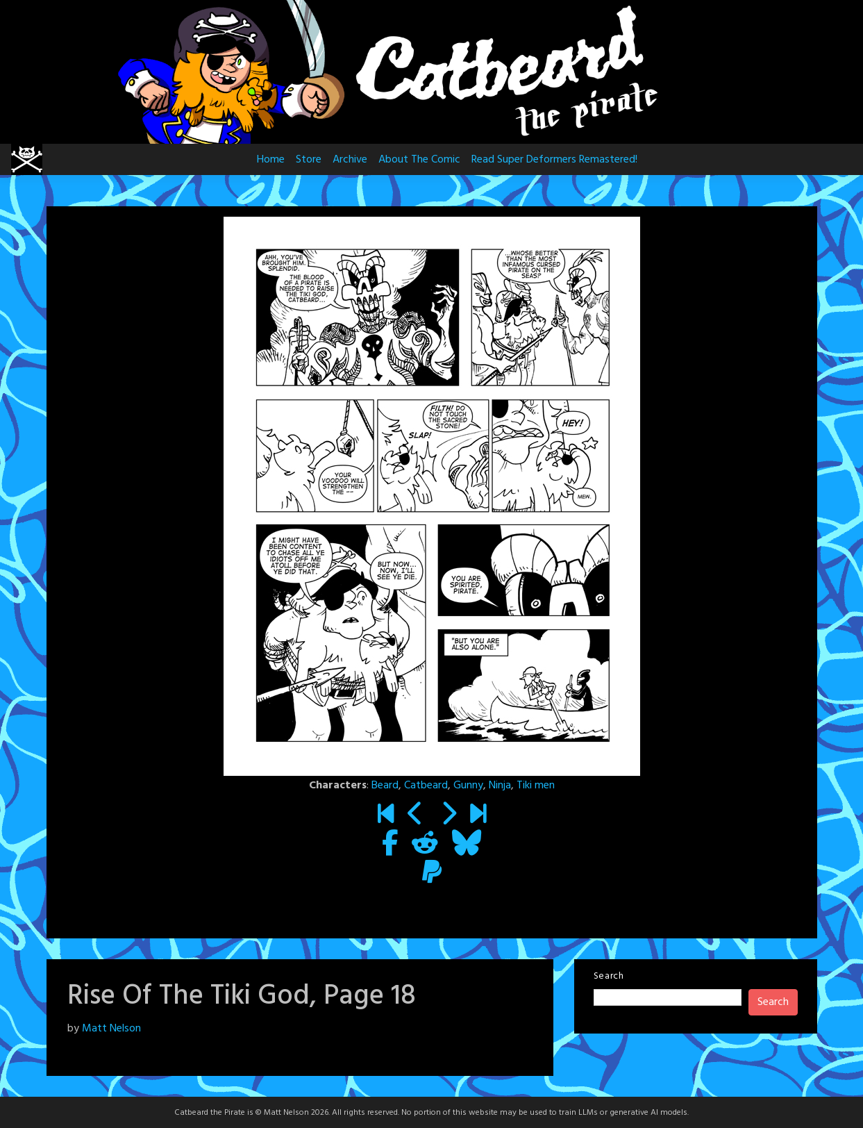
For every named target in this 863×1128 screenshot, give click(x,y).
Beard (385, 786)
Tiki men (536, 786)
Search (609, 976)
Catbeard (426, 786)
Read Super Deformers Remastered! (554, 160)
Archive (350, 160)
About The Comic (419, 160)
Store (308, 160)
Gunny (468, 786)
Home (271, 160)
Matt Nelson (111, 1029)
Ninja (500, 786)
